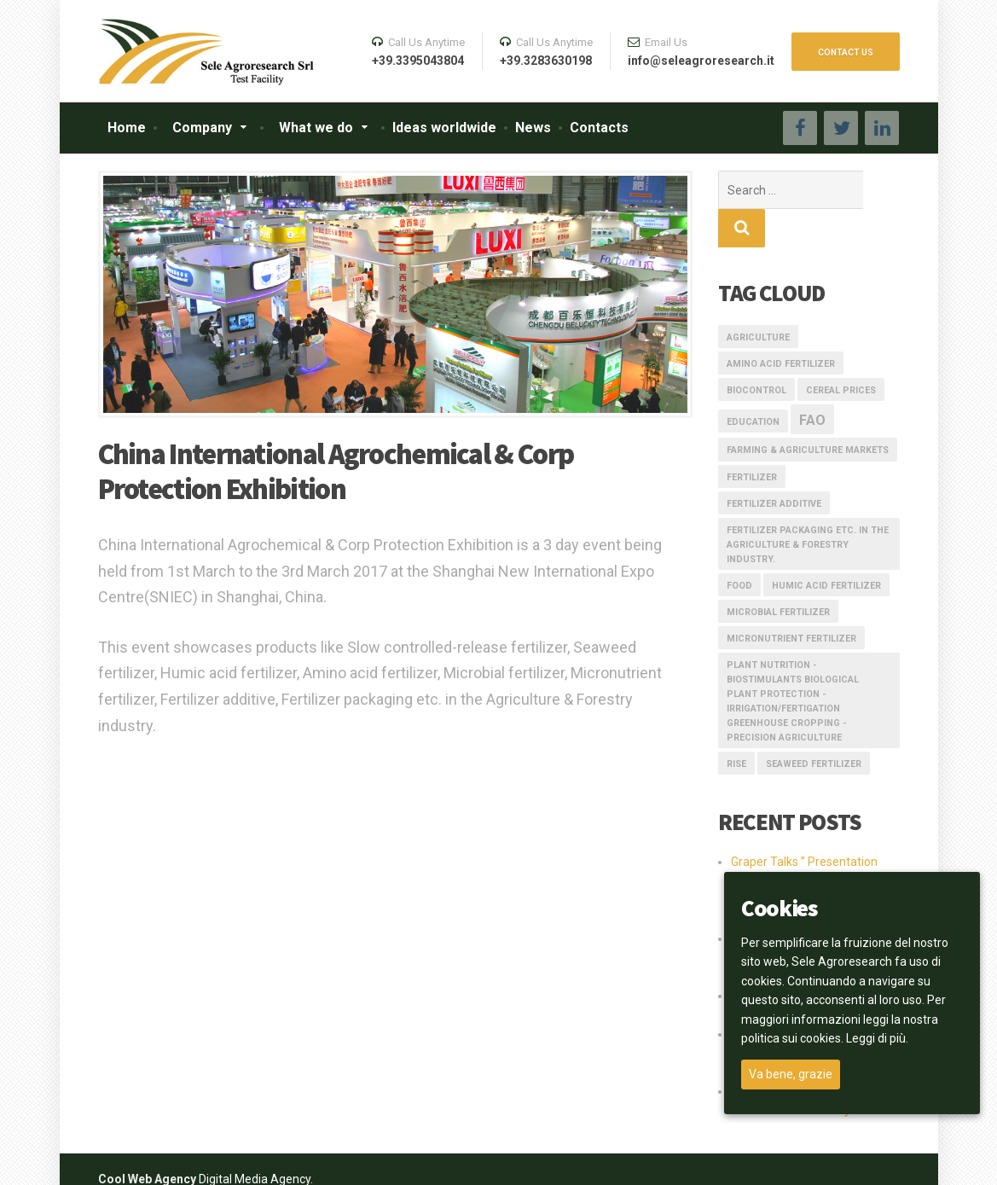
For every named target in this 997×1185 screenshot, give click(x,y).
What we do (316, 127)
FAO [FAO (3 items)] (812, 382)
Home (126, 127)
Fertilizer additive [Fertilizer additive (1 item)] (774, 465)
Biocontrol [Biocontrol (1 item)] (756, 351)
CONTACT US (845, 52)
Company (202, 127)
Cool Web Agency (147, 1140)
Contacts (599, 127)
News (533, 127)
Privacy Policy (859, 1159)
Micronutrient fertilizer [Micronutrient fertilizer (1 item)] (791, 600)
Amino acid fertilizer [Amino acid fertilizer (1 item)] (781, 325)
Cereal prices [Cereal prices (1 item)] (841, 351)
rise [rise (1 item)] (736, 725)
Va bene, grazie (790, 1074)
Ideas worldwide (444, 127)
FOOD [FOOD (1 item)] (739, 547)
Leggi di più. (877, 1038)
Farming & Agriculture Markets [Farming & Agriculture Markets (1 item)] (808, 411)
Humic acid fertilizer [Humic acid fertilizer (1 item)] (826, 547)
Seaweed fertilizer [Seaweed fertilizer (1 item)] (813, 725)
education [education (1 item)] (753, 383)
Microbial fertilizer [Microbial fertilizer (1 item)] (778, 573)
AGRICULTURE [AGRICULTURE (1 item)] (758, 299)
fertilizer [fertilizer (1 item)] (752, 438)
